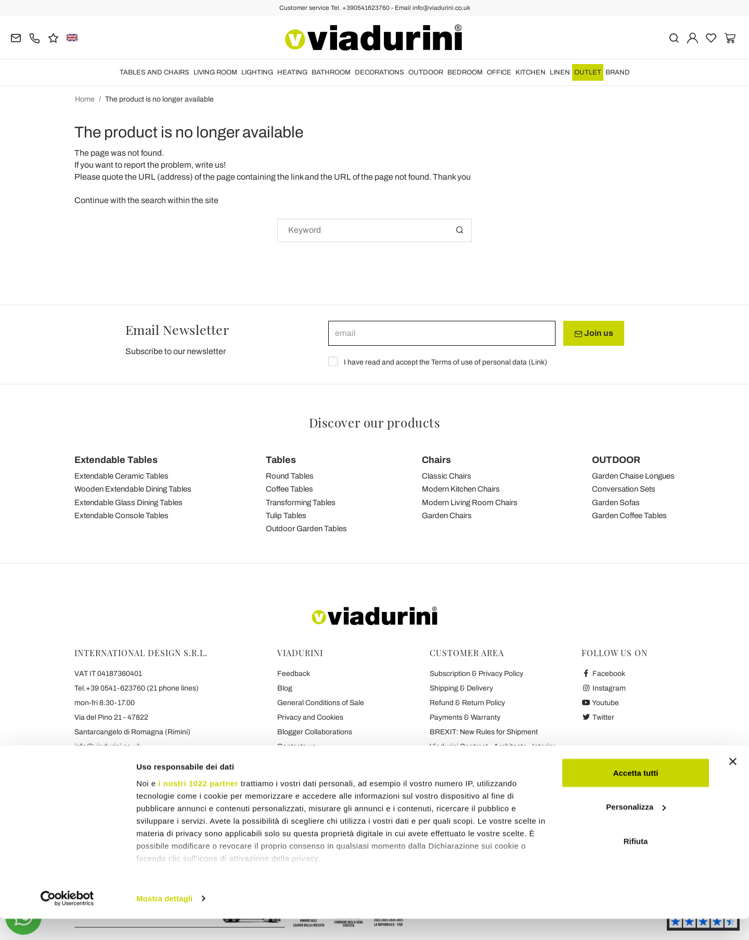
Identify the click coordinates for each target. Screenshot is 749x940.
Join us (593, 333)
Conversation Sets (623, 489)
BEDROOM (465, 72)
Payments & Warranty (465, 717)
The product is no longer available (159, 99)
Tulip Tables (286, 515)
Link (538, 362)
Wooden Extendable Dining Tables (132, 489)
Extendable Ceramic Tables (121, 476)
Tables (281, 460)
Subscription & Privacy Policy (476, 674)
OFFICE (499, 72)
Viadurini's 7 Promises (313, 761)
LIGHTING (257, 72)
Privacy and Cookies (310, 717)
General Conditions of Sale (320, 703)
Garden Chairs (447, 515)
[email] (442, 333)
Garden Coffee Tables (629, 515)
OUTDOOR (425, 72)
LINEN (560, 72)
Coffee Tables (289, 489)
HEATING (292, 72)
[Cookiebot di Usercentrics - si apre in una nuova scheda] (67, 920)
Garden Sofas (616, 502)
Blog (284, 688)
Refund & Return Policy (467, 703)
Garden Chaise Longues (633, 476)
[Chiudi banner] (733, 782)
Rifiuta (636, 862)
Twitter (598, 717)
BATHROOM (331, 72)
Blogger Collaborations (314, 732)
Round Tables (290, 476)
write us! (210, 164)
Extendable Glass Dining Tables (128, 502)
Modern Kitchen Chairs (461, 489)
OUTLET (587, 72)
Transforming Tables (300, 502)
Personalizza (636, 828)
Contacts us (296, 746)
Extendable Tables (116, 460)
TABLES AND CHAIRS (154, 72)
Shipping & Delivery (461, 688)
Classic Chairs (446, 476)
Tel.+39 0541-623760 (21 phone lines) (136, 688)
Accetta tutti (635, 793)
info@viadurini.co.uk (107, 746)
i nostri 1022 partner (198, 804)
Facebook (603, 674)
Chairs (436, 460)
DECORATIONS (379, 72)
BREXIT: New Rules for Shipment (484, 732)
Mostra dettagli (164, 919)
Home (85, 99)
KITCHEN (530, 72)
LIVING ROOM (215, 72)
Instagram (604, 688)
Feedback (293, 674)
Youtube (600, 703)
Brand (617, 72)
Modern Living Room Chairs (470, 502)
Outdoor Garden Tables (306, 528)
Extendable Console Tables (121, 515)
